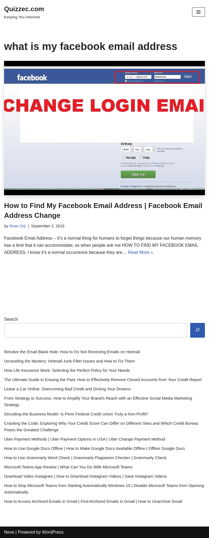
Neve (9, 532)
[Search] (197, 330)
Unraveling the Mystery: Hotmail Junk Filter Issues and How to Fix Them (69, 361)
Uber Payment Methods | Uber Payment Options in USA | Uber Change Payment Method (84, 439)
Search (11, 319)
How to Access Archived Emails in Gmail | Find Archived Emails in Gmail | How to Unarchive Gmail (93, 501)
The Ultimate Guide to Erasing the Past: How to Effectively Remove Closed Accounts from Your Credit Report (103, 379)
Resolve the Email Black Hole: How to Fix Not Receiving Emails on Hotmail (72, 351)
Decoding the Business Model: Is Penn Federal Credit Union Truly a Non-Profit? (76, 414)
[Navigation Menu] (198, 12)
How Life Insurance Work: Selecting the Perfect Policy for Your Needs (67, 370)
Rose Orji (17, 226)
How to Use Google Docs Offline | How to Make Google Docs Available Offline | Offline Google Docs (94, 448)
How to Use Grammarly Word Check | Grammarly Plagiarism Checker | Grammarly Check (85, 457)
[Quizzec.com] (24, 12)
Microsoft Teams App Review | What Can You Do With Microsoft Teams (68, 467)
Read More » (140, 252)
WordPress (52, 532)
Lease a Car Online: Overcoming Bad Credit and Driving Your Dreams (67, 389)
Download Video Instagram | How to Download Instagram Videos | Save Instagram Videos (85, 476)
